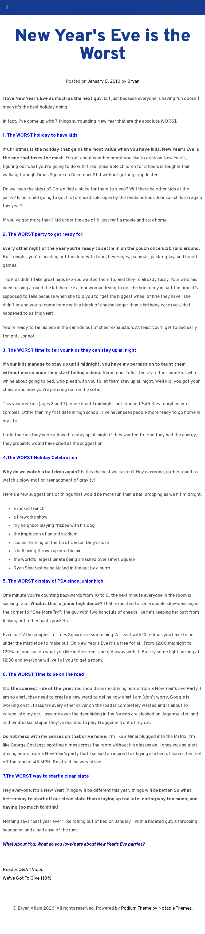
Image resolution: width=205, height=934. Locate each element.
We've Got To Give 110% (27, 878)
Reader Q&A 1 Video (23, 870)
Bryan (133, 81)
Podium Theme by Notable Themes (156, 908)
